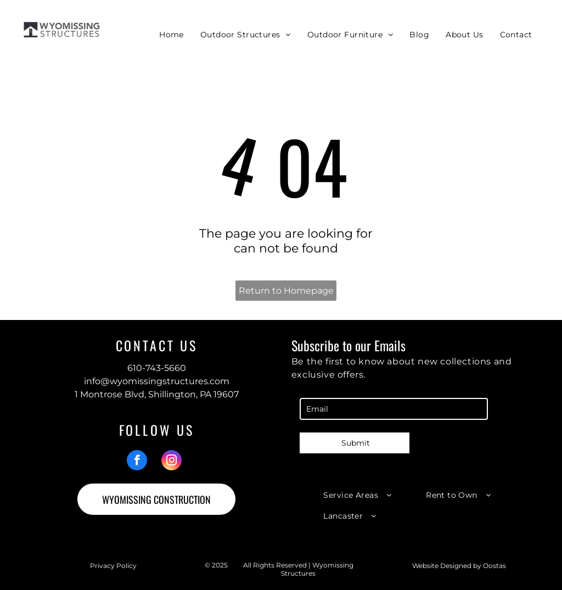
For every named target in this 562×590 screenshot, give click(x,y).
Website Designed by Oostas (459, 565)
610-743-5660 (156, 368)
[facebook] (137, 461)
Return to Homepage (286, 290)
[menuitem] (171, 34)
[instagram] (171, 461)
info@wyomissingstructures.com (156, 381)
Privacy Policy (113, 565)
